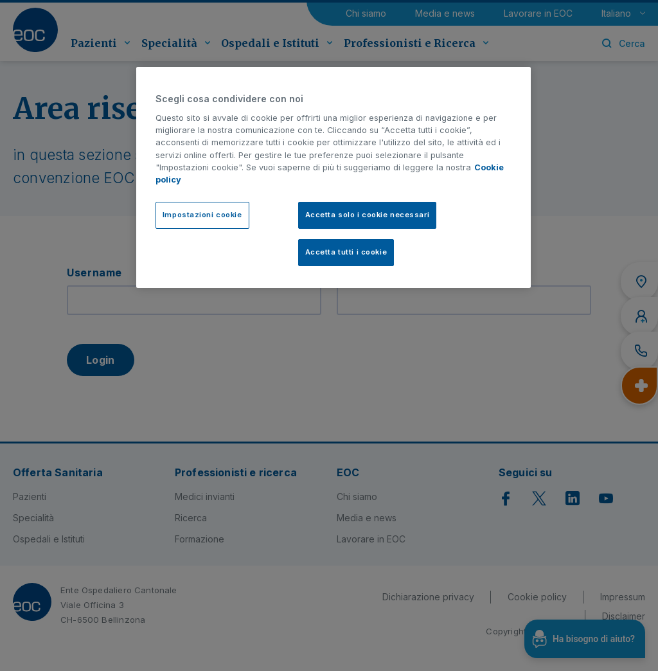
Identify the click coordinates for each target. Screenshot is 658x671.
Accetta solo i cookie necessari (367, 214)
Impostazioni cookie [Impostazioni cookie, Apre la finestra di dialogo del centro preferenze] (202, 214)
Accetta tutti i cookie (346, 251)
